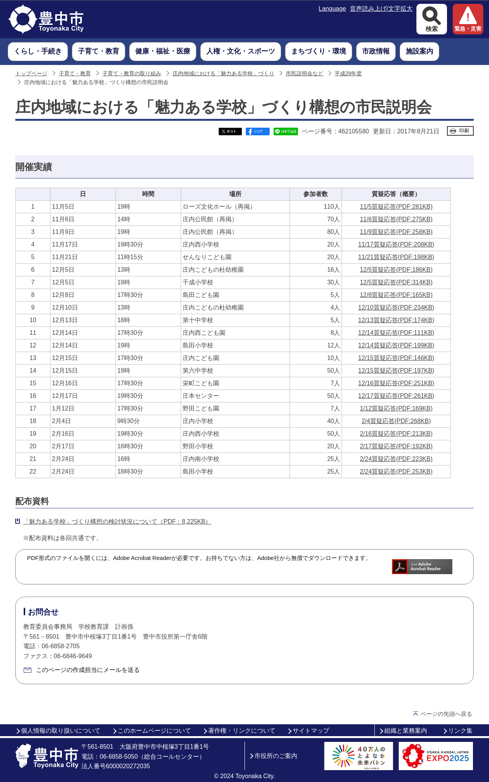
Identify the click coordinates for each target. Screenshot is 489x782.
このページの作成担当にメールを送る (88, 670)
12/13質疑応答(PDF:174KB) (396, 320)
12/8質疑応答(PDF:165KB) (396, 295)
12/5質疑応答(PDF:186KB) (396, 269)
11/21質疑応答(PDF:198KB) (396, 257)
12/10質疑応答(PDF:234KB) (396, 307)
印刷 (464, 130)
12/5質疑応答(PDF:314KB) (396, 282)
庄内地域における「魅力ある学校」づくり (223, 73)
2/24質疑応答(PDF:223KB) (396, 459)
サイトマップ (311, 730)
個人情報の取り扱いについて (60, 730)
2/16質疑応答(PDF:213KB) (396, 433)
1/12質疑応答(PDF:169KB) (396, 408)
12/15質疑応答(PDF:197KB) (396, 370)
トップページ (31, 73)
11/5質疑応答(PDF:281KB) (396, 206)
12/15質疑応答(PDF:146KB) (396, 358)
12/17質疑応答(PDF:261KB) (396, 396)
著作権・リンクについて (241, 730)
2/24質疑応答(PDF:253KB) (396, 471)
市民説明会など (304, 73)
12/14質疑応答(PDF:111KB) (396, 332)
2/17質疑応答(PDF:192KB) (396, 446)
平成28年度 (348, 73)
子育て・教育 (75, 73)
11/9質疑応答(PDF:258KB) (396, 232)
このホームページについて (154, 730)
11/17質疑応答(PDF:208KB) (396, 244)
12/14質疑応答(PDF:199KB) (396, 345)
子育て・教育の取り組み (131, 73)
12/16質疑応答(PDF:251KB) (396, 383)
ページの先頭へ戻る (446, 714)
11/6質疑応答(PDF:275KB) (396, 219)
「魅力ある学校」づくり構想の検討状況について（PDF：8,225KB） (117, 521)
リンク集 (460, 730)
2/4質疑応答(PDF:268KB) (396, 421)
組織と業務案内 (405, 730)
